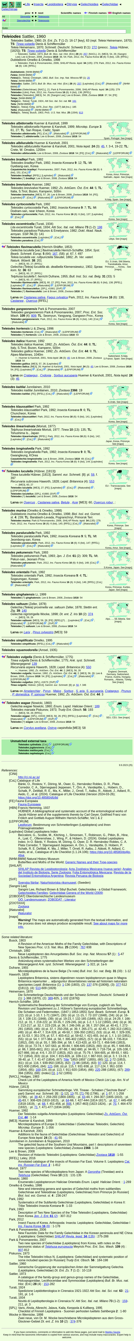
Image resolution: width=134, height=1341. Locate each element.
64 (67, 1100)
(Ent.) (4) (63, 54)
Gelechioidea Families (33, 892)
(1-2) (55, 40)
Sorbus (68, 691)
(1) (67, 77)
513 (38, 988)
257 (85, 54)
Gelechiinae (10, 9)
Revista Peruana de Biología (84, 875)
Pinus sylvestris (43, 632)
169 (38, 1069)
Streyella (25, 16)
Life (27, 4)
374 (90, 614)
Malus (57, 691)
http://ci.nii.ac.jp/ (29, 777)
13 (72, 1093)
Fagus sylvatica (57, 297)
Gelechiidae (110, 4)
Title (66, 1059)
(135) (76, 63)
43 (83, 1097)
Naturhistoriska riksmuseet (58, 882)
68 (43, 1103)
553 (91, 481)
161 (74, 101)
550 (88, 667)
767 (82, 947)
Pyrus (47, 691)
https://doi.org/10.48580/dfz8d (38, 797)
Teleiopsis (43, 16)
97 (99, 1063)
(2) (68, 555)
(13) (70, 429)
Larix (27, 632)
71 (82, 1093)
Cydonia (45, 375)
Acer (75, 502)
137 (89, 984)
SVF (59, 288)
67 (115, 1100)
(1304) (61, 112)
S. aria (80, 691)
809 (33, 315)
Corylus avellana (35, 727)
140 (24, 610)
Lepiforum (25, 824)
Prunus (126, 691)
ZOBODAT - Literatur (62, 899)
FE (114, 95)
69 (69, 1103)
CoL (98, 83)
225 (97, 1069)
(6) (93, 56)
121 (50, 1066)
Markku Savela (112, 1332)
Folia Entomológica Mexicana (92, 872)
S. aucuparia (94, 691)
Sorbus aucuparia (65, 375)
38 (36, 1097)
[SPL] (44, 288)
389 (50, 998)
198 (99, 227)
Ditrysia (72, 4)
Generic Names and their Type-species (91, 862)
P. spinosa (38, 694)
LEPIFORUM (79, 133)
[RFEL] (124, 56)
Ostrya (52, 727)
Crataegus (31, 375)
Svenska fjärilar (28, 882)
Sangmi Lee (58, 95)
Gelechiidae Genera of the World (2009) (76, 892)
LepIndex (88, 83)
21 (127, 1290)
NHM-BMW (33, 71)
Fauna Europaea (29, 804)
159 (124, 1301)
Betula (65, 502)
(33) (90, 276)
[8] (68, 474)
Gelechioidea (89, 4)
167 (54, 253)
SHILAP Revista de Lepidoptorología (42, 869)
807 (20, 1250)
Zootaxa (23, 906)
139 (34, 663)
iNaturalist (112, 83)
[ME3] (105, 54)
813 (81, 112)
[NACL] (92, 54)
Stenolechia (23, 20)
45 (103, 146)
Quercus (31, 300)
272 (94, 47)
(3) (87, 146)
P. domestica (20, 694)
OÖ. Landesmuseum (32, 899)
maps (128, 138)
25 (88, 77)
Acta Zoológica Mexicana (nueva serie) (95, 869)
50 (77, 685)
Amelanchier (32, 691)
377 (118, 984)
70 (114, 1103)
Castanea (17, 300)
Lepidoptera (55, 4)
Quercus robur (103, 502)
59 (92, 474)
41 (56, 1137)
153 (46, 1284)
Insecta (38, 4)
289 (127, 1069)
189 (97, 706)
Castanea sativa (34, 297)
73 (73, 1063)
